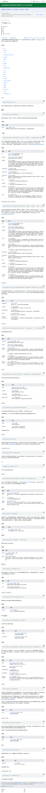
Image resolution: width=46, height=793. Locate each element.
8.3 (40, 38)
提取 (5, 59)
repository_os (6, 466)
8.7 (32, 38)
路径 (11, 127)
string (9, 186)
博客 (2, 791)
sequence (13, 303)
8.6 (34, 38)
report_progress (7, 80)
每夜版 (25, 38)
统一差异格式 (29, 482)
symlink (5, 82)
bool (4, 114)
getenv (5, 63)
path (5, 74)
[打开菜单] (2, 1)
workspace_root (7, 93)
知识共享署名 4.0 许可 (20, 782)
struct (4, 102)
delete (5, 50)
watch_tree (6, 89)
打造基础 (3, 9)
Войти (43, 1)
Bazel (2, 20)
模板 (5, 85)
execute (5, 57)
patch (5, 72)
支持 (24, 791)
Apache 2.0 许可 (38, 782)
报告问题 (4, 37)
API (8, 20)
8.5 (36, 38)
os (4, 70)
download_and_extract (8, 54)
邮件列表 (16, 9)
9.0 (30, 38)
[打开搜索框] (31, 1)
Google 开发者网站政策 (13, 784)
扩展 (5, 20)
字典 (9, 274)
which (5, 91)
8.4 (38, 38)
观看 (5, 87)
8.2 (42, 38)
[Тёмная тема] (44, 101)
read (5, 76)
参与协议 (22, 9)
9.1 (28, 38)
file (4, 61)
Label (14, 157)
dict (9, 179)
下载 (5, 52)
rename (5, 78)
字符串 (7, 127)
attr (4, 48)
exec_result (5, 287)
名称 (5, 65)
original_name (7, 67)
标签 (12, 341)
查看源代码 (13, 37)
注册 (27, 9)
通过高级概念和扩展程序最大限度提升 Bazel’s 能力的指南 (16, 5)
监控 (10, 362)
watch (12, 502)
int (11, 306)
